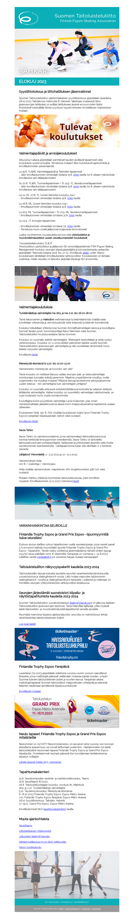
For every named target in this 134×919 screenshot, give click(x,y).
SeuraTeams (25, 825)
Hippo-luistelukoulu (30, 847)
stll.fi (61, 908)
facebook (96, 908)
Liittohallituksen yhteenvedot (35, 831)
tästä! (35, 354)
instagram (86, 908)
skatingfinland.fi (72, 908)
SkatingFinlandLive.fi (80, 602)
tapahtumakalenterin (55, 809)
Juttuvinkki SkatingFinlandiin (34, 836)
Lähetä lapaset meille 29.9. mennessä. (40, 762)
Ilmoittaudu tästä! (29, 421)
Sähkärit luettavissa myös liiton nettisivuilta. (42, 841)
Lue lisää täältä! (27, 624)
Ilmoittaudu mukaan (30, 691)
